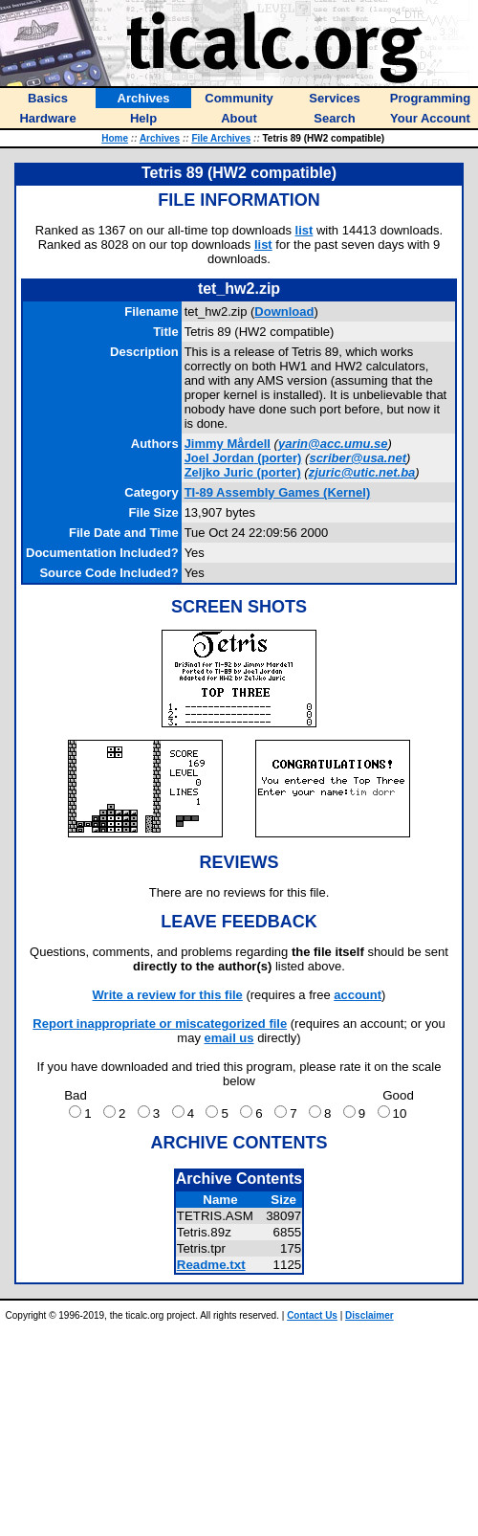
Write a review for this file (168, 995)
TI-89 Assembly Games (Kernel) (278, 492)
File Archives (220, 138)
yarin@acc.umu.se (333, 443)
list (304, 230)
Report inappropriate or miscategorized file (160, 1023)
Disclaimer (369, 1315)
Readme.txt (211, 1265)
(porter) (243, 458)
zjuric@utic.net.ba (362, 472)
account (357, 995)
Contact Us (312, 1315)
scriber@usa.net (357, 458)
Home (114, 138)
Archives (160, 138)
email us (229, 1038)
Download (284, 311)
